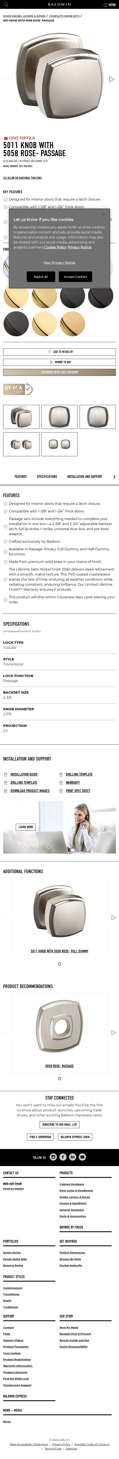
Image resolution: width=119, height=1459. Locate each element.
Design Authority (71, 1265)
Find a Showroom (40, 1137)
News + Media (12, 1410)
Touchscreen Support (17, 1385)
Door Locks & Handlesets (76, 1190)
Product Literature (15, 1372)
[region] (59, 249)
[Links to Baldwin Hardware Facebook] (63, 1157)
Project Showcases (72, 1252)
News (7, 1421)
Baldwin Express (15, 1396)
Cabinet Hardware (72, 1184)
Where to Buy (60, 362)
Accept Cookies (75, 276)
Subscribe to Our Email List (59, 1125)
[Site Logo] (60, 4)
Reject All (41, 276)
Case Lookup (11, 1353)
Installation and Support (84, 477)
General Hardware (72, 1210)
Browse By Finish (71, 1227)
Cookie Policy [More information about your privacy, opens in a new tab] (55, 247)
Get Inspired (68, 1241)
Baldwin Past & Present (75, 1333)
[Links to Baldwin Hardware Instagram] (53, 1157)
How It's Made (69, 1327)
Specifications (47, 477)
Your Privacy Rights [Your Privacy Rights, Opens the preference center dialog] (59, 263)
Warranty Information (18, 1365)
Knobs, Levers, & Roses (75, 1197)
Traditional (10, 1307)
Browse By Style (70, 1259)
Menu (109, 5)
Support (8, 1316)
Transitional (11, 1294)
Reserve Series (13, 1265)
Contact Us (11, 1173)
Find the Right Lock (16, 1378)
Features (21, 477)
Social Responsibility (74, 1346)
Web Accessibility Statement (29, 1444)
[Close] (104, 214)
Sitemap (71, 1448)
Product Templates (16, 1346)
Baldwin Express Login (75, 1137)
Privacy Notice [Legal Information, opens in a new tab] (80, 247)
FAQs (6, 1333)
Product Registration (17, 1359)
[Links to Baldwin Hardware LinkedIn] (72, 1157)
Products (66, 1173)
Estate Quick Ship (15, 1259)
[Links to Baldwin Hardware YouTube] (82, 1157)
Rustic (7, 1300)
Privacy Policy (61, 1444)
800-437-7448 (12, 1183)
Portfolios (10, 1241)
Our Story (66, 1316)
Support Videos (13, 1340)
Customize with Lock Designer (59, 372)
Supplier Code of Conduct (92, 1444)
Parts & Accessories (73, 1216)
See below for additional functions (22, 178)
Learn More (26, 827)
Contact (8, 1327)
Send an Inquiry (13, 1188)
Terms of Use (53, 1448)
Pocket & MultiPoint (73, 1203)
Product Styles (14, 1277)
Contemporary (13, 1288)
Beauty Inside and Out (74, 1340)
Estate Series (12, 1252)
